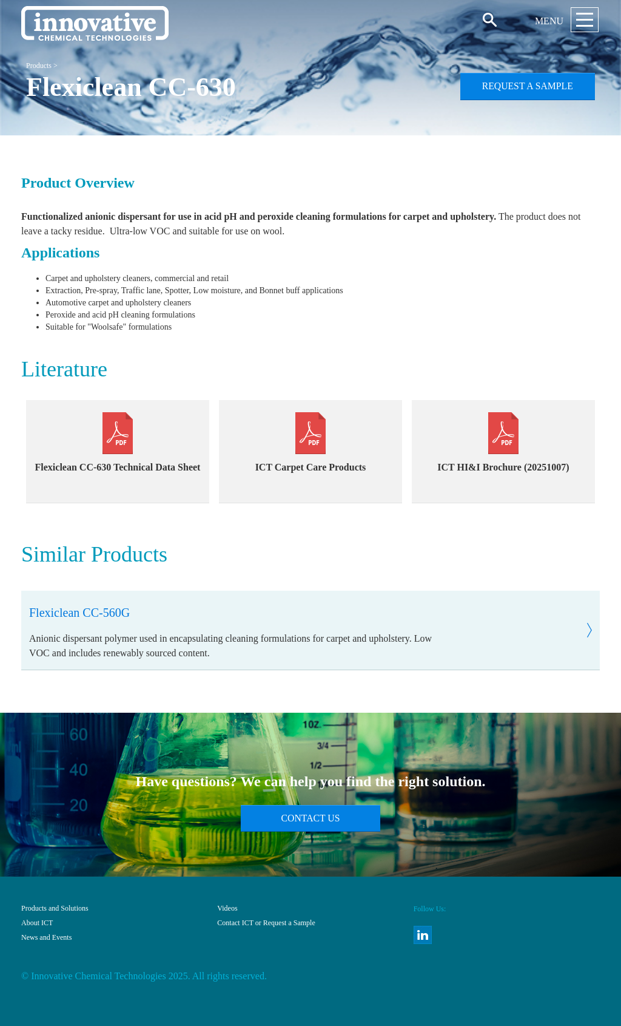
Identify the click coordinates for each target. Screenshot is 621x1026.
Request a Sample (527, 86)
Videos (227, 908)
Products (39, 65)
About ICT (37, 923)
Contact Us (310, 818)
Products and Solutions (55, 908)
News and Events (46, 937)
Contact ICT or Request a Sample (266, 923)
